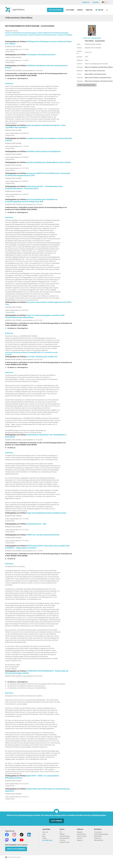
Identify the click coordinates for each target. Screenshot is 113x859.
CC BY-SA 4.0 (87, 38)
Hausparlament (64, 838)
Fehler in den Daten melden (86, 85)
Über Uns (89, 10)
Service (80, 10)
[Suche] (107, 10)
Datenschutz (98, 836)
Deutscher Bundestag (15, 26)
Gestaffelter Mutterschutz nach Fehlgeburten (43, 151)
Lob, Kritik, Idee (47, 840)
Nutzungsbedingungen (101, 834)
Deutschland (33, 26)
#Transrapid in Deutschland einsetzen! (41, 54)
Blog (43, 836)
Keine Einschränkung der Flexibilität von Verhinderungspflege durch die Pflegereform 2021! (31, 200)
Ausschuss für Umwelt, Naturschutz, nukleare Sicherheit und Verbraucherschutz (31, 35)
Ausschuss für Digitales (64, 35)
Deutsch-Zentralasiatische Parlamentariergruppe (21, 33)
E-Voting (62, 840)
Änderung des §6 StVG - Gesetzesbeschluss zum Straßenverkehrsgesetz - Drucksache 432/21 (33, 187)
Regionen (80, 840)
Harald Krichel (96, 38)
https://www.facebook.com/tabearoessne (98, 77)
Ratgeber (79, 832)
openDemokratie (65, 836)
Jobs (43, 834)
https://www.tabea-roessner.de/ (95, 71)
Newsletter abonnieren (16, 849)
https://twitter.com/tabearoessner (95, 74)
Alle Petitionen (81, 834)
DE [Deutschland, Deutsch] (104, 2)
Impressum (97, 838)
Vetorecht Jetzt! (64, 842)
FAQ (61, 832)
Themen (79, 838)
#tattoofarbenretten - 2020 (36, 524)
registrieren (86, 2)
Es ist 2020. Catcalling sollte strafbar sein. (42, 357)
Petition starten (55, 10)
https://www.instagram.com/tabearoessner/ (99, 81)
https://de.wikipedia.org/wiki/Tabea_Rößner (99, 67)
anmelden (96, 2)
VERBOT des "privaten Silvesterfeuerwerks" (43, 535)
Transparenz (98, 832)
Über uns (45, 832)
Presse (44, 838)
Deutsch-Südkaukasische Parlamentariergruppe (53, 33)
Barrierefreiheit (98, 840)
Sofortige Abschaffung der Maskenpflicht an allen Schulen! (48, 162)
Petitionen (70, 10)
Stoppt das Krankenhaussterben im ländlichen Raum (46, 513)
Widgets (62, 834)
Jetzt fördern (56, 821)
